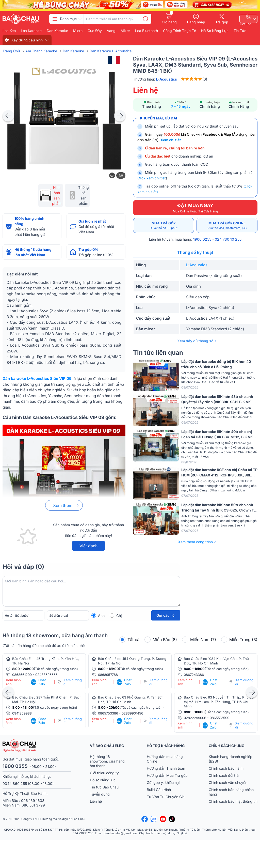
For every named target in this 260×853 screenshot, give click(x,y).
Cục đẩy (95, 31)
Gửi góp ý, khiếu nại (163, 782)
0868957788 (108, 675)
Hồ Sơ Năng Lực (215, 31)
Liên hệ (96, 801)
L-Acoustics (196, 264)
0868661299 (22, 675)
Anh (101, 615)
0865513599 (219, 718)
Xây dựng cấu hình (27, 40)
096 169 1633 (32, 800)
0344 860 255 (15, 783)
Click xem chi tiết (151, 178)
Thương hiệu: (155, 79)
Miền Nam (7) (199, 640)
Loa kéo (9, 31)
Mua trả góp (163, 225)
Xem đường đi (72, 682)
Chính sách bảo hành (226, 768)
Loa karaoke (31, 31)
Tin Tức (240, 31)
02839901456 (132, 713)
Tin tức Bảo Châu (104, 787)
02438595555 (46, 675)
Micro (78, 31)
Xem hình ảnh (13, 682)
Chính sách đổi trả (224, 775)
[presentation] (8, 115)
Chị (119, 615)
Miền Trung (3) (239, 640)
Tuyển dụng (100, 794)
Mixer (125, 31)
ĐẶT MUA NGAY (195, 208)
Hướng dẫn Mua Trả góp (167, 775)
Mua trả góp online (227, 225)
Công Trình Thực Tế (179, 31)
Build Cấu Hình (159, 789)
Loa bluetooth (146, 31)
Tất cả (129, 640)
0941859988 (22, 713)
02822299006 (195, 718)
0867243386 (194, 675)
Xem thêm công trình (195, 542)
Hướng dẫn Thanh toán (166, 768)
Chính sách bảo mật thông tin (233, 801)
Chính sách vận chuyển (228, 782)
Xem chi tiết (170, 140)
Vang (111, 31)
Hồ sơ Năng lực (103, 780)
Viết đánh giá (88, 547)
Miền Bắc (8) (160, 640)
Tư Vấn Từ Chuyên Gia (166, 797)
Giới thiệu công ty (104, 773)
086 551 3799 (33, 805)
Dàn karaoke (57, 31)
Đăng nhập (196, 22)
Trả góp (221, 22)
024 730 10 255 (228, 239)
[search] (145, 18)
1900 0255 (202, 239)
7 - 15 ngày (180, 106)
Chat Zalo (38, 682)
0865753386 (108, 713)
